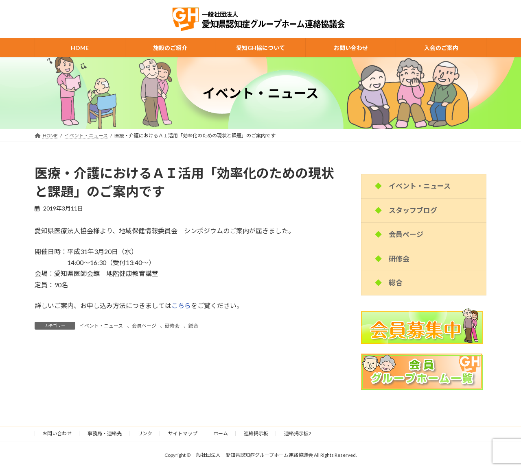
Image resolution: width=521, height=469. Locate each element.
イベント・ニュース (101, 326)
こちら (181, 305)
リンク (145, 433)
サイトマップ (182, 433)
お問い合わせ (57, 433)
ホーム (220, 433)
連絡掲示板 (256, 433)
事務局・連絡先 (105, 433)
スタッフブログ (413, 210)
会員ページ (144, 326)
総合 (193, 326)
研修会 (172, 326)
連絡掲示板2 (297, 433)
